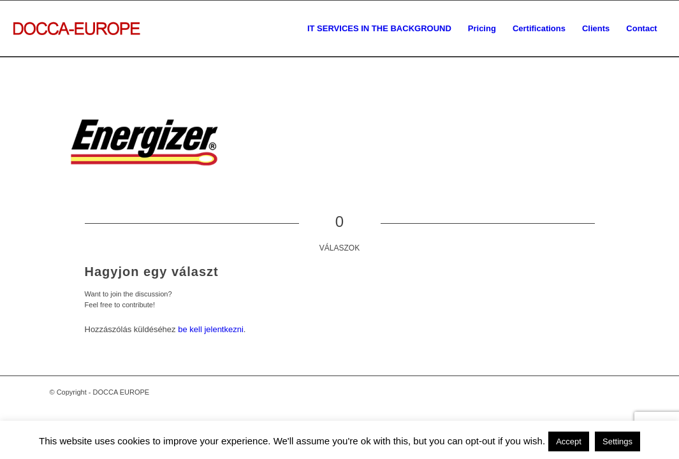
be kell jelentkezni (211, 329)
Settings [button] (617, 441)
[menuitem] (379, 29)
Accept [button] (568, 441)
